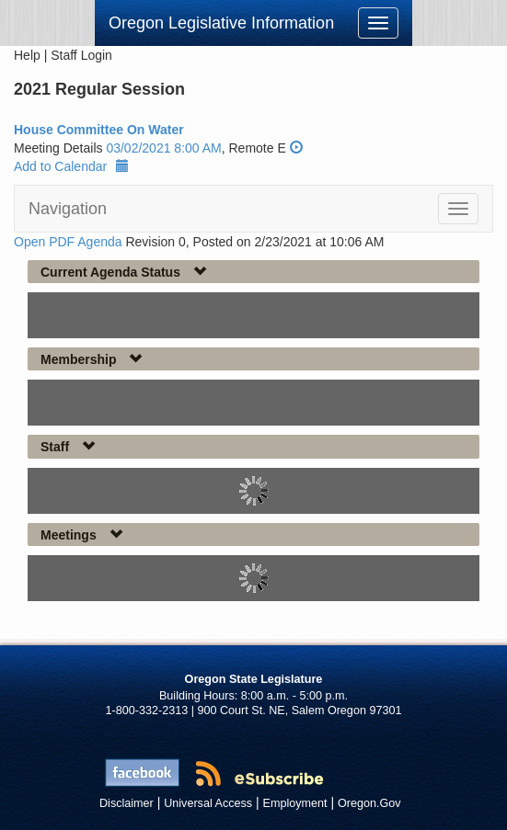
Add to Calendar (71, 166)
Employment (295, 803)
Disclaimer (126, 803)
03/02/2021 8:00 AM (163, 148)
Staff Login (81, 55)
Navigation (68, 208)
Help (27, 55)
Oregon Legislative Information (221, 23)
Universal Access (208, 803)
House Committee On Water (99, 129)
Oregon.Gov (369, 803)
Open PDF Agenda (68, 241)
